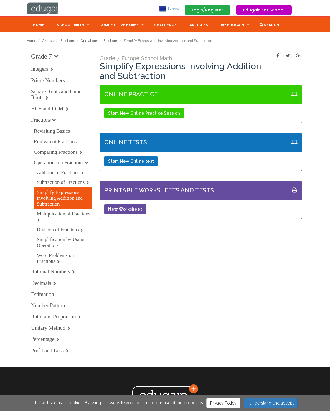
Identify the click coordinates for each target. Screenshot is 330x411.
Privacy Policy (223, 403)
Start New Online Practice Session (144, 113)
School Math (70, 26)
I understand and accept (271, 403)
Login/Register (207, 10)
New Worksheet (125, 209)
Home (38, 26)
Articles (198, 26)
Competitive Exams (119, 26)
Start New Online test (131, 161)
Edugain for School (264, 10)
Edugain (49, 8)
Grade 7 (48, 41)
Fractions (67, 41)
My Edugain (232, 26)
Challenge (165, 26)
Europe (169, 8)
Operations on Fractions (99, 41)
